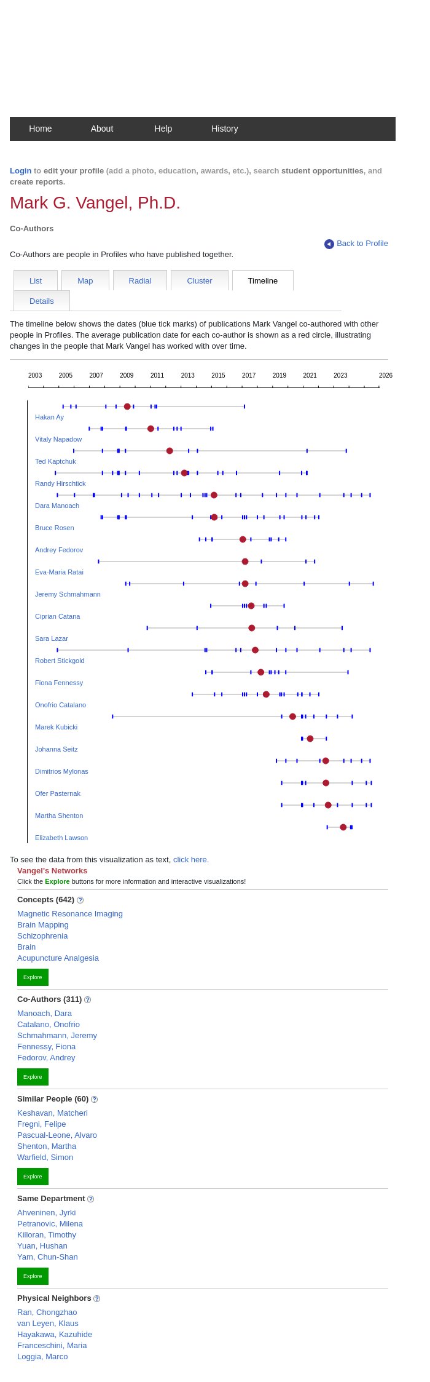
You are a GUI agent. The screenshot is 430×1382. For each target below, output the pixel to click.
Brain (26, 946)
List (35, 280)
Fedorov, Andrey (46, 1057)
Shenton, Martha (46, 1146)
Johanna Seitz (56, 749)
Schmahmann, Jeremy (57, 1035)
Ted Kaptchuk (55, 461)
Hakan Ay (49, 417)
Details (41, 301)
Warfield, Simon (45, 1157)
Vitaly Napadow (58, 439)
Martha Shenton (59, 815)
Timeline (263, 280)
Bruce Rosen (54, 527)
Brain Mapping (43, 924)
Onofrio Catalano (60, 705)
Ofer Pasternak (57, 793)
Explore (32, 977)
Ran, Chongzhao (47, 1312)
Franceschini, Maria (52, 1345)
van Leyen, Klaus (48, 1323)
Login (20, 170)
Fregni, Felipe (41, 1124)
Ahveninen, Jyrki (46, 1212)
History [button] (224, 128)
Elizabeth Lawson (61, 837)
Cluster (199, 280)
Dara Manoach (57, 505)
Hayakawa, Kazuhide (54, 1334)
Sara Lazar (51, 638)
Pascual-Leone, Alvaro (57, 1135)
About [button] (102, 128)
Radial (140, 280)
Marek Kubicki (56, 727)
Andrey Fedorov (59, 550)
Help (164, 128)
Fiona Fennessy (59, 682)
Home (40, 128)
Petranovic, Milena (50, 1223)
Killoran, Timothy (46, 1234)
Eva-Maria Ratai (59, 572)
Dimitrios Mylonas (61, 771)
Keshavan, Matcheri (52, 1113)
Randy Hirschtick (60, 483)
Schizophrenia (42, 935)
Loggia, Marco (42, 1356)
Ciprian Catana (57, 616)
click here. (191, 859)
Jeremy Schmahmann (68, 594)
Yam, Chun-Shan (47, 1256)
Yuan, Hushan (42, 1245)
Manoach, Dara (44, 1013)
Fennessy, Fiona (46, 1046)
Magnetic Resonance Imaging (70, 913)
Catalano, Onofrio (48, 1024)
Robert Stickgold (60, 660)
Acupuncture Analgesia (58, 958)
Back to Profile (356, 244)
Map (85, 280)
